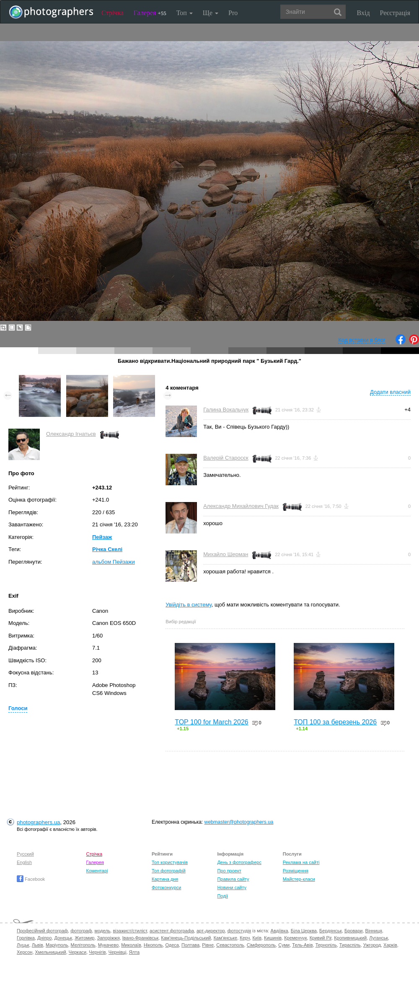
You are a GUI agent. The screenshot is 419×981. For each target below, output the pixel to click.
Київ (257, 937)
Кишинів (273, 937)
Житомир (84, 937)
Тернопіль (326, 944)
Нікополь (153, 944)
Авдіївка (279, 930)
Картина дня (165, 879)
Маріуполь (57, 944)
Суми (284, 944)
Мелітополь (83, 944)
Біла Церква (304, 930)
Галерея (150, 12)
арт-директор (211, 930)
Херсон (24, 952)
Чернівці (118, 952)
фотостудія (239, 930)
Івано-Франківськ (140, 937)
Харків (390, 944)
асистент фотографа (172, 930)
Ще (210, 12)
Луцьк (23, 944)
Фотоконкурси (166, 887)
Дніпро (44, 937)
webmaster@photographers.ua (239, 822)
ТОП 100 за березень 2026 (335, 722)
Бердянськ (330, 930)
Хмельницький (50, 952)
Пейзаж (102, 537)
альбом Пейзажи (113, 562)
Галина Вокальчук (225, 409)
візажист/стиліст (130, 930)
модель (103, 930)
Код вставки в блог (361, 340)
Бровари (353, 930)
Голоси (17, 708)
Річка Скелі (107, 549)
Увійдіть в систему (189, 604)
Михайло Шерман (225, 554)
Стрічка (112, 12)
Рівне (208, 944)
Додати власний (390, 392)
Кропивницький (350, 937)
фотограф (81, 930)
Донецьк (63, 937)
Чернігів (97, 952)
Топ (184, 12)
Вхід (363, 12)
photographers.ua (38, 822)
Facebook (31, 879)
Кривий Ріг (320, 937)
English (24, 862)
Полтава (190, 944)
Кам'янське (226, 937)
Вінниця (373, 930)
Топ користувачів (170, 862)
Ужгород (372, 944)
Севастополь (230, 944)
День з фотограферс (239, 862)
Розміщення (295, 870)
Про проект (229, 870)
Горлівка (26, 937)
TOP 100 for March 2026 (211, 722)
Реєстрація (395, 12)
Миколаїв (131, 944)
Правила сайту (233, 879)
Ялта (134, 952)
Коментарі (97, 870)
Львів (37, 944)
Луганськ (378, 937)
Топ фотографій (169, 870)
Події (222, 895)
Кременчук (295, 937)
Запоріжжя (108, 937)
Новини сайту (231, 887)
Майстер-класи (299, 879)
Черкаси (77, 952)
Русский (25, 853)
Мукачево (108, 944)
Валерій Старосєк (225, 458)
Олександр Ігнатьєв (71, 434)
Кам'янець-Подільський (186, 937)
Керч (245, 937)
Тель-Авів (302, 944)
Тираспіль (350, 944)
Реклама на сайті (301, 862)
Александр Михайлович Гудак (241, 506)
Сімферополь (261, 944)
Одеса (171, 944)
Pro (233, 12)
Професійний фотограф (42, 930)
